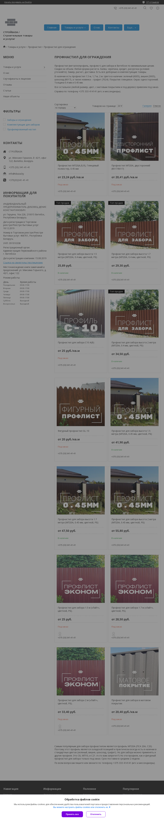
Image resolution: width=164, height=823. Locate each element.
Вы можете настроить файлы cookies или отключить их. (81, 807)
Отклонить (95, 814)
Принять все (72, 814)
